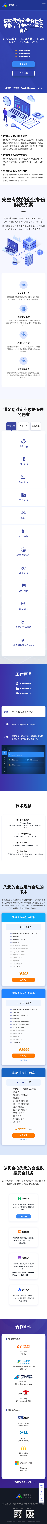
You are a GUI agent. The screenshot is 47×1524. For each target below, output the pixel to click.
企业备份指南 (33, 1504)
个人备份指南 (22, 1504)
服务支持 (12, 1504)
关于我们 (42, 1504)
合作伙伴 (5, 1504)
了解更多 (22, 1060)
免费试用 (23, 64)
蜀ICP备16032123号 (34, 1521)
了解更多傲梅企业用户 (23, 1482)
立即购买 (23, 73)
